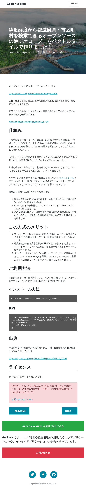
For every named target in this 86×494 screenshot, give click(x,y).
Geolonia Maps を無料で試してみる (43, 426)
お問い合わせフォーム (22, 399)
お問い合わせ (43, 452)
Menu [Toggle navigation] (74, 4)
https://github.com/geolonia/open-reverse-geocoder (33, 93)
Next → (69, 411)
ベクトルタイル (66, 178)
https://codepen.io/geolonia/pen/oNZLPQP (29, 122)
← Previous (19, 411)
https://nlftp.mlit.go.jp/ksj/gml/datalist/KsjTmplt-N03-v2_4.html (38, 358)
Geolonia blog (16, 4)
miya (24, 52)
